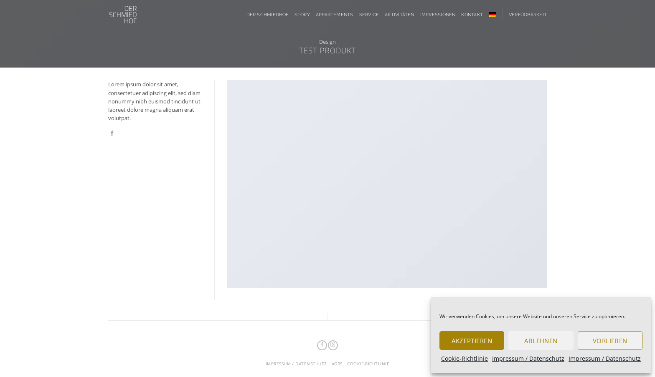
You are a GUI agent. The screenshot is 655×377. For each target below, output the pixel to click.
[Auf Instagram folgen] (333, 345)
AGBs (337, 364)
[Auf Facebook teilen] (112, 134)
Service (369, 15)
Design (327, 41)
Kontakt (472, 15)
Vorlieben (610, 341)
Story (302, 15)
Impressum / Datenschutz (528, 358)
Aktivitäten (399, 15)
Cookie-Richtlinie (464, 358)
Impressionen (438, 15)
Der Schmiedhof (267, 15)
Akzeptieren (472, 341)
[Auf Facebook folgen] (322, 345)
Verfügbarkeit (528, 15)
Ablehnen (541, 341)
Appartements (334, 15)
